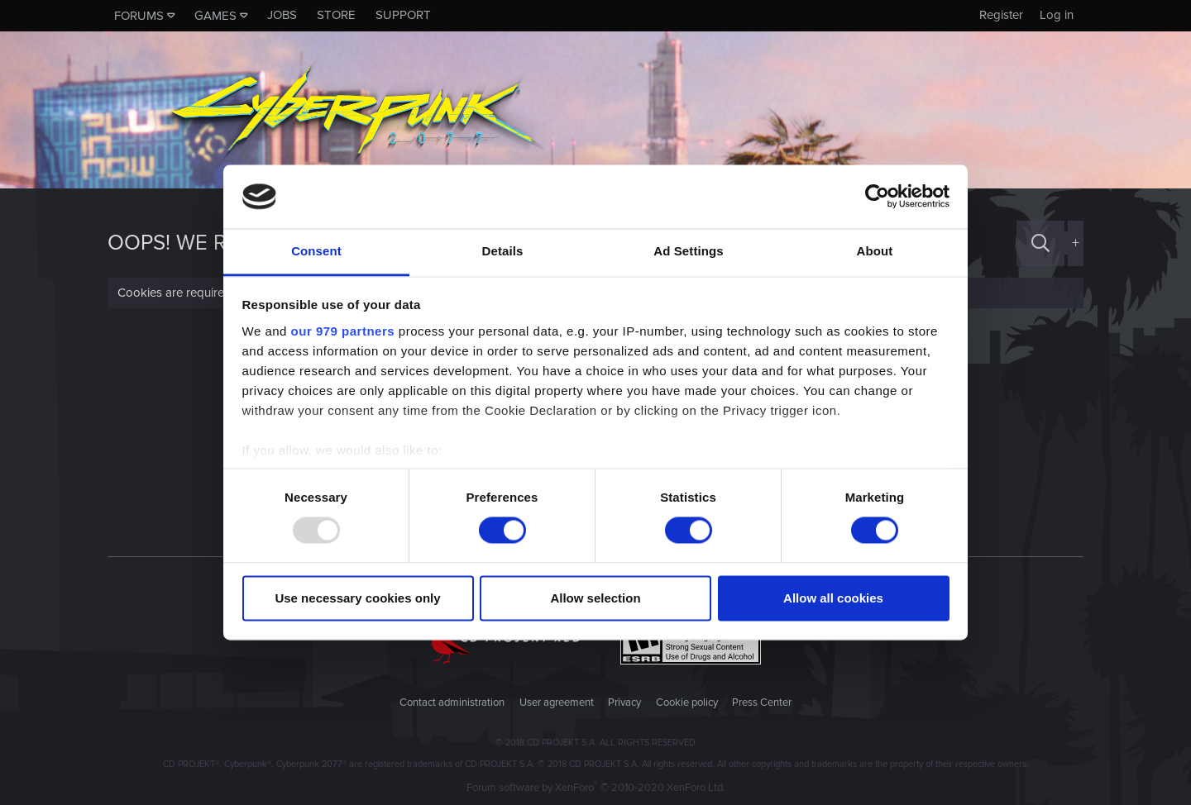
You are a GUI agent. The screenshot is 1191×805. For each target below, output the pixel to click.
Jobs (282, 14)
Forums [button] (139, 15)
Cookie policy (687, 702)
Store (336, 14)
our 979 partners (343, 331)
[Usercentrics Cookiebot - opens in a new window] (877, 196)
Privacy (624, 702)
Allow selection (595, 598)
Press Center (762, 702)
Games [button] (215, 15)
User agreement (556, 702)
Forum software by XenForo (595, 787)
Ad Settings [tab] (688, 251)
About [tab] (875, 251)
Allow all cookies (833, 598)
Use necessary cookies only (357, 598)
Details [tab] (503, 251)
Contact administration (452, 702)
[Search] (1040, 243)
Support (403, 14)
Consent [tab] (316, 251)
